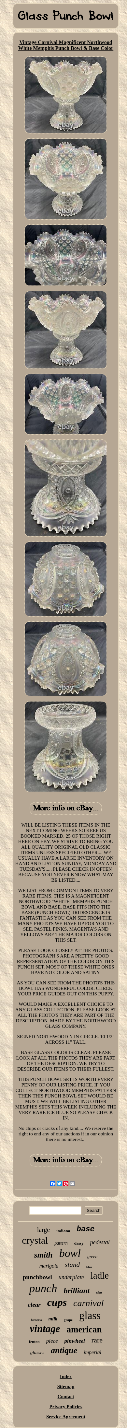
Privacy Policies (65, 1406)
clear (34, 1304)
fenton (34, 1342)
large (43, 1229)
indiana (63, 1230)
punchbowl (37, 1277)
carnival (88, 1303)
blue (89, 1267)
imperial (92, 1352)
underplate (71, 1277)
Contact (66, 1396)
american (84, 1329)
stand (72, 1265)
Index (66, 1376)
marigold (49, 1266)
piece (52, 1341)
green (92, 1256)
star (99, 1292)
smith (43, 1254)
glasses (37, 1352)
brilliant (77, 1290)
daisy (79, 1243)
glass (90, 1315)
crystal (35, 1240)
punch (43, 1288)
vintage (45, 1328)
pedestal (100, 1242)
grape (68, 1320)
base (85, 1229)
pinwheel (74, 1341)
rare (97, 1340)
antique (64, 1350)
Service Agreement (65, 1416)
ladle (100, 1275)
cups (57, 1302)
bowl (70, 1253)
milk (53, 1318)
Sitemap (66, 1386)
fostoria (36, 1320)
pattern (60, 1243)
